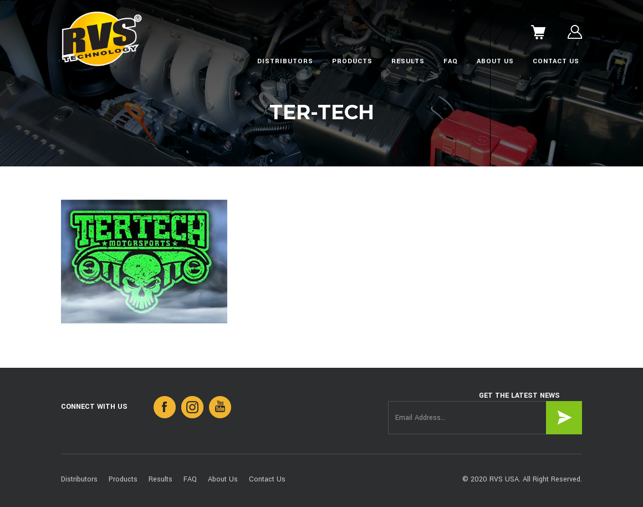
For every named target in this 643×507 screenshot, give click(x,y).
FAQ (450, 61)
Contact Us (556, 61)
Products (352, 61)
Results (408, 61)
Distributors (285, 61)
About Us (495, 61)
